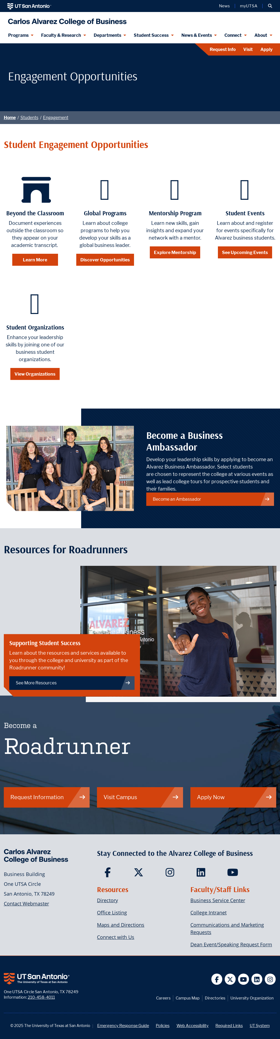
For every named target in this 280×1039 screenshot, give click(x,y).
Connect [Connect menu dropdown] (233, 35)
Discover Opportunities (105, 259)
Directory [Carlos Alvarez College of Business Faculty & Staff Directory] (107, 900)
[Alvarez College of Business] (66, 20)
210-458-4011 (41, 997)
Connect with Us (115, 937)
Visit (248, 49)
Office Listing (112, 912)
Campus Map (188, 998)
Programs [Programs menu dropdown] (18, 35)
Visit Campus (141, 797)
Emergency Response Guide (123, 1025)
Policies (162, 1025)
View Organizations (35, 374)
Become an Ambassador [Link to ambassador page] (211, 499)
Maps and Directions (120, 925)
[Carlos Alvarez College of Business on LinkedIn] (202, 874)
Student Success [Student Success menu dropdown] (151, 35)
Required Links (229, 1025)
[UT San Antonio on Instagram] (270, 979)
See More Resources (73, 682)
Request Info (223, 49)
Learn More (35, 259)
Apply (266, 49)
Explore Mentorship (175, 252)
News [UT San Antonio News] (224, 6)
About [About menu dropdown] (260, 35)
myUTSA (248, 6)
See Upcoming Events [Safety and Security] (245, 252)
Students (29, 117)
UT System (260, 1025)
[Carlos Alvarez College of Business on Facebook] (109, 874)
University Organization (252, 998)
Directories (215, 998)
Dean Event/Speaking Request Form (231, 944)
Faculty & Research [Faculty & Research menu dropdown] (61, 35)
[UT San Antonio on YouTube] (243, 979)
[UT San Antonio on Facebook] (217, 979)
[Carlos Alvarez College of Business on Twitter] (140, 874)
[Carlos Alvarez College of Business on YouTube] (233, 874)
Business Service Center (217, 900)
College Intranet (208, 912)
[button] (270, 6)
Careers (163, 998)
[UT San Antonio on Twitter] (230, 979)
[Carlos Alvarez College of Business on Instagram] (171, 874)
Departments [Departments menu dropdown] (107, 35)
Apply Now (234, 797)
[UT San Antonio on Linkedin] (257, 979)
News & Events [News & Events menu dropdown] (196, 35)
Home (10, 117)
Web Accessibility (192, 1025)
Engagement (55, 117)
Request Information (48, 797)
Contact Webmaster (26, 903)
